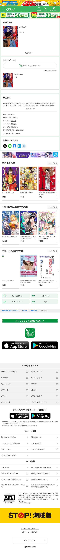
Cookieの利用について (39, 480)
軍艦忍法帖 (18, 74)
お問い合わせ (6, 449)
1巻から (46, 70)
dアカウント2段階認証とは (11, 480)
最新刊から (53, 70)
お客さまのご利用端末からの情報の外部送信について (43, 486)
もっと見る (51, 163)
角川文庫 (13, 124)
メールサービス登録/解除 (10, 443)
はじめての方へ (8, 437)
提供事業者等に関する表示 (41, 467)
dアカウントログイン (9, 455)
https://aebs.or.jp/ (25, 503)
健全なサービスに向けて (40, 473)
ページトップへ (30, 540)
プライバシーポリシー (9, 473)
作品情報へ (29, 53)
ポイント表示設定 (38, 449)
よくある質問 (36, 443)
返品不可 (21, 32)
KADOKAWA (13, 118)
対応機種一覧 (36, 437)
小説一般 (13, 121)
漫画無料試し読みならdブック (10, 310)
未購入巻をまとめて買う (32, 66)
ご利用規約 (5, 467)
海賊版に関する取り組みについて (13, 486)
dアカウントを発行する (30, 529)
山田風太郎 (22, 27)
